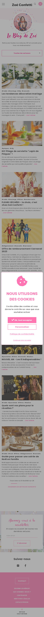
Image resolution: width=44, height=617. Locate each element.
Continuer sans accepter (22, 340)
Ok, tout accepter (21, 320)
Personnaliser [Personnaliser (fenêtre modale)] (22, 327)
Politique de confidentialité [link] (22, 334)
